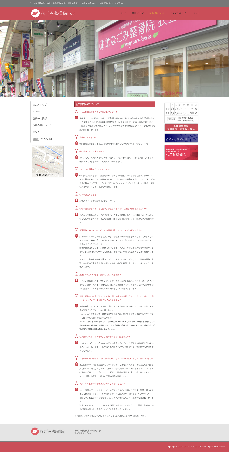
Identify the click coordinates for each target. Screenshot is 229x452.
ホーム (123, 13)
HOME (36, 111)
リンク (196, 13)
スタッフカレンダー (179, 13)
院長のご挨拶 (138, 13)
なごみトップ (40, 104)
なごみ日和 (42, 139)
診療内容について (157, 13)
